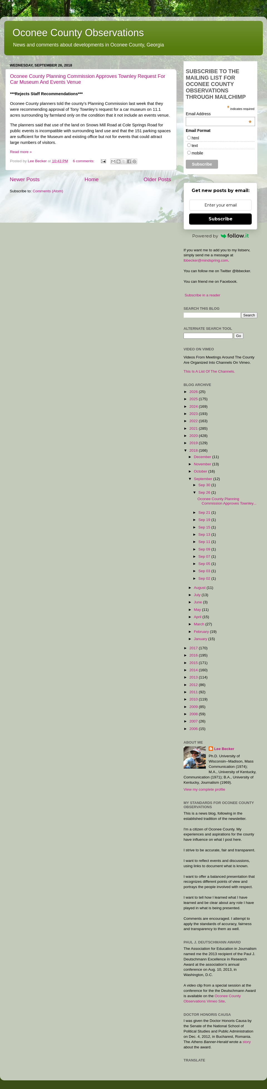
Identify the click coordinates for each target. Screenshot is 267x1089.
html (195, 138)
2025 (194, 399)
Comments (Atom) (48, 191)
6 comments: (84, 161)
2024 (194, 406)
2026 (194, 392)
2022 (194, 421)
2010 (194, 699)
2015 (194, 663)
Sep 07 (204, 556)
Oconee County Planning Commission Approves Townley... (226, 501)
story (247, 1042)
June (198, 602)
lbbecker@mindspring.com (206, 260)
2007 (194, 721)
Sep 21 (204, 512)
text (195, 145)
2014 (194, 670)
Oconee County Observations (78, 32)
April (198, 617)
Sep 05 (204, 564)
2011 (194, 692)
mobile (197, 153)
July (198, 595)
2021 (194, 428)
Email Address (219, 114)
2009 (194, 707)
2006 (194, 729)
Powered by (220, 236)
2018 (194, 450)
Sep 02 (204, 578)
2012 (194, 685)
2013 (194, 677)
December (203, 457)
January (201, 639)
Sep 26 (204, 492)
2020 (194, 436)
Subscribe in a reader (202, 295)
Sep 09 (204, 549)
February (202, 632)
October (201, 471)
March (199, 624)
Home (91, 179)
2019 (194, 443)
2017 (194, 648)
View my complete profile (204, 789)
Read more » (21, 152)
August (200, 588)
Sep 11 (204, 542)
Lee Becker (224, 749)
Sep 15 (204, 527)
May (198, 610)
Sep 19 (204, 520)
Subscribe (221, 219)
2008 (194, 714)
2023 (194, 414)
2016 (194, 655)
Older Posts (157, 179)
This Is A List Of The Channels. (209, 371)
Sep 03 (204, 571)
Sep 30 (204, 485)
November (203, 464)
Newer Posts (24, 179)
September (203, 479)
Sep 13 (204, 534)
